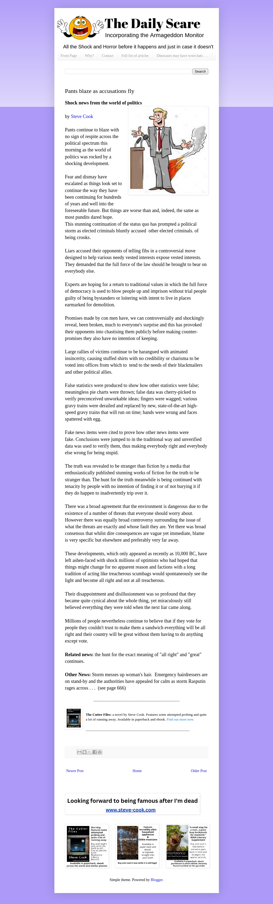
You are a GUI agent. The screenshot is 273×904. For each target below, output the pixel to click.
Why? (89, 56)
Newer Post (75, 771)
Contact (108, 56)
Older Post (199, 771)
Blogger (156, 880)
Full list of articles (135, 56)
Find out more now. (180, 719)
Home (137, 771)
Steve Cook (82, 116)
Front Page (69, 56)
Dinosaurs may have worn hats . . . (182, 56)
